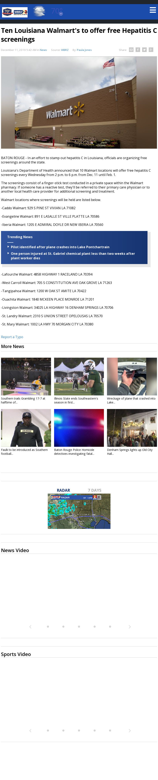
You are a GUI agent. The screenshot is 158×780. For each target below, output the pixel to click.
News (43, 50)
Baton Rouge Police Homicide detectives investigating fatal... (74, 452)
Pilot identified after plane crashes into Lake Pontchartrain (60, 247)
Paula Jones (84, 50)
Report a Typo (12, 337)
